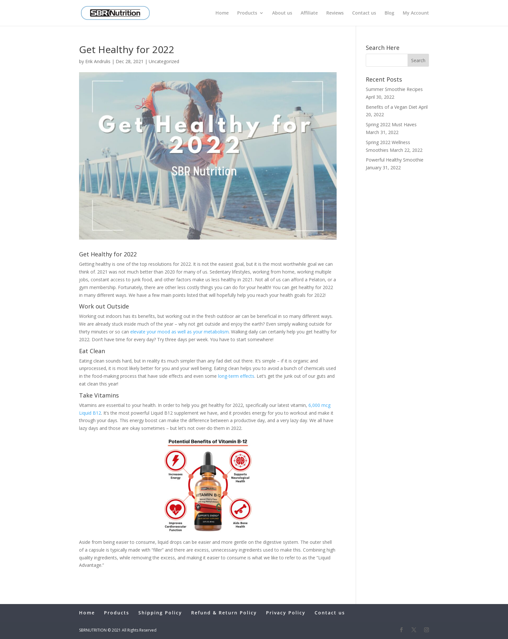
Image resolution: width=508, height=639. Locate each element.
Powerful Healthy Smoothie (394, 160)
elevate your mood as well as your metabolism (179, 332)
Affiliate (309, 13)
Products (247, 13)
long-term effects (236, 376)
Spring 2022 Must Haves (391, 124)
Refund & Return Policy (224, 613)
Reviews (335, 13)
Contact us (364, 13)
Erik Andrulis (97, 61)
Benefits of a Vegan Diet (391, 107)
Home (222, 13)
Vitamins (106, 395)
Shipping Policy (160, 613)
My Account (416, 13)
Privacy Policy (286, 613)
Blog (389, 13)
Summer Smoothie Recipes (394, 89)
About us (282, 13)
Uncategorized (164, 61)
